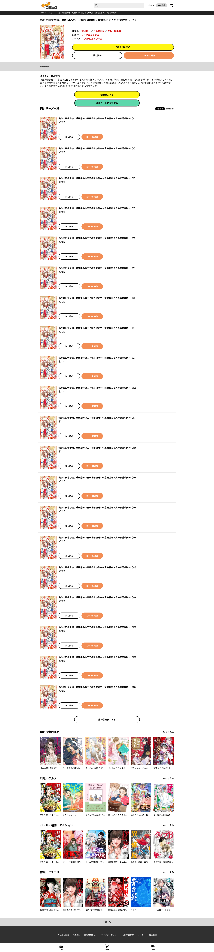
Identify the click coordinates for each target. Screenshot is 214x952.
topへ (107, 922)
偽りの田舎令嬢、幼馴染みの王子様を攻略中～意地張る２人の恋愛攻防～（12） (98, 447)
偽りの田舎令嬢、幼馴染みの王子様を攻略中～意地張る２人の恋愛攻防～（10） (98, 387)
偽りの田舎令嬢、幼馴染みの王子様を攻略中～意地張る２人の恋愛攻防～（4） (97, 208)
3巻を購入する (123, 47)
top (42, 13)
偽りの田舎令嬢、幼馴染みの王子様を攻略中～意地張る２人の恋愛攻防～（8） (97, 328)
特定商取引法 (90, 935)
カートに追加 (148, 55)
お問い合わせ (128, 935)
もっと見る (168, 732)
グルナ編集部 (114, 31)
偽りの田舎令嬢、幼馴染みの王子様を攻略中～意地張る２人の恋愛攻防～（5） (97, 238)
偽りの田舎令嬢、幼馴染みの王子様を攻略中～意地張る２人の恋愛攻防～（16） (98, 567)
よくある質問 (63, 935)
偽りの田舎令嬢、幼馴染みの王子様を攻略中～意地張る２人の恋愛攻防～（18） (98, 627)
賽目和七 (85, 31)
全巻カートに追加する (107, 103)
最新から (170, 108)
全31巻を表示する (107, 719)
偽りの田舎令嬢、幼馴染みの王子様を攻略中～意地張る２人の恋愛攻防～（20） (98, 687)
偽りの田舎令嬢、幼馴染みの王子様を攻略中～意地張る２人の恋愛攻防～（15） (98, 537)
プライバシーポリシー (108, 935)
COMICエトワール (93, 38)
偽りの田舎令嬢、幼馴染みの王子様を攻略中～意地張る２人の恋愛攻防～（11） (98, 417)
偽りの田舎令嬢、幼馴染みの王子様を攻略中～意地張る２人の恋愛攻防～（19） (98, 657)
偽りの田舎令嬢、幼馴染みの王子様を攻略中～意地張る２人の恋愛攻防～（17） (98, 597)
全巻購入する (107, 94)
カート (107, 949)
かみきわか (98, 31)
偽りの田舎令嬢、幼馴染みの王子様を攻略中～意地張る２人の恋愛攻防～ (87, 13)
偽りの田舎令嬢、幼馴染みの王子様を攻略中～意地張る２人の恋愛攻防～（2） (97, 148)
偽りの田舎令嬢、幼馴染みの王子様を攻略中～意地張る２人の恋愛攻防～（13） (98, 477)
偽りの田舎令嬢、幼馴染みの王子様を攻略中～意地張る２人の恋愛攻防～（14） (98, 507)
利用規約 (76, 935)
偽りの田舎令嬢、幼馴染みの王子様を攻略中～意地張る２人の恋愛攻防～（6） (97, 268)
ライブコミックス (90, 35)
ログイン (150, 5)
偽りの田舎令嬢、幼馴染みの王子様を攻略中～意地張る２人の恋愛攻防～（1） (97, 118)
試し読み (97, 55)
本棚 (153, 949)
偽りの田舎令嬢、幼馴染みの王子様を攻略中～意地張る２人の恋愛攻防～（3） (97, 178)
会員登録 (161, 5)
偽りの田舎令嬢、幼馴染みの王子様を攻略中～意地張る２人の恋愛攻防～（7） (97, 298)
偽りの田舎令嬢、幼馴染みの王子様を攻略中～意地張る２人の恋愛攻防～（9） (97, 358)
